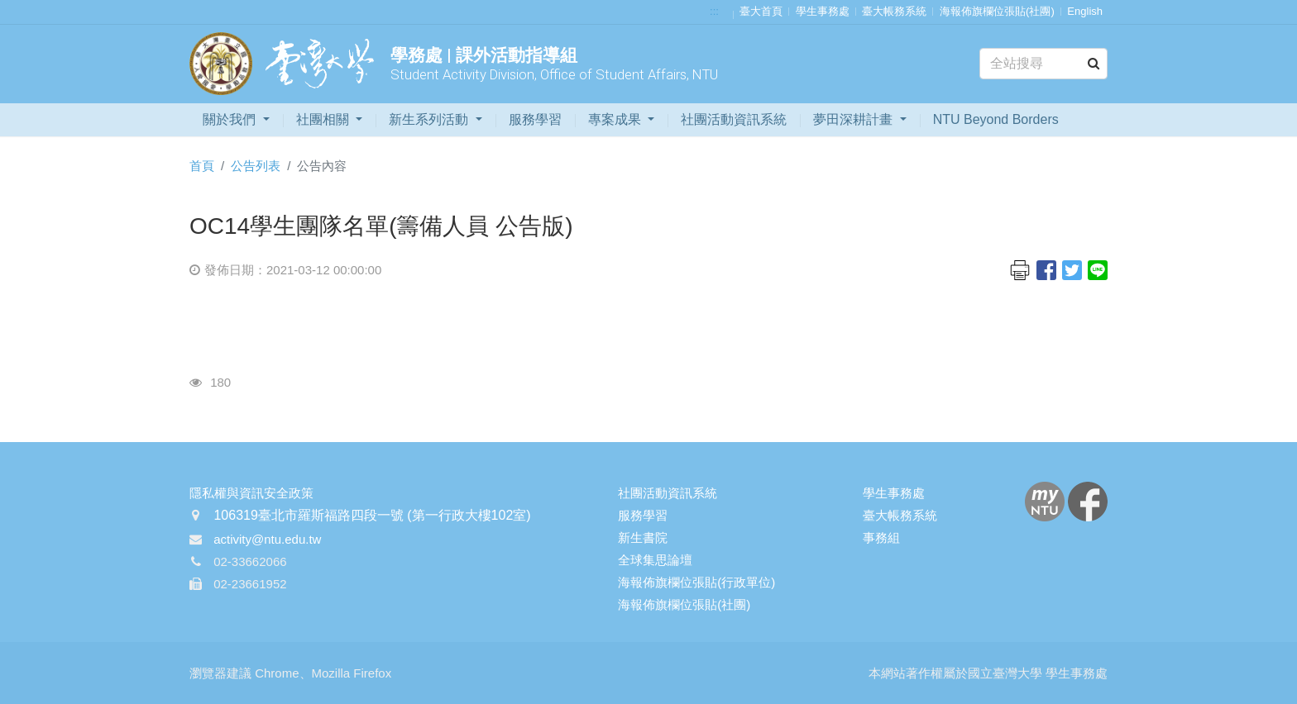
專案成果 (616, 119)
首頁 (201, 166)
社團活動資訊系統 (734, 119)
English (1085, 11)
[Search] (1043, 63)
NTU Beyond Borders (996, 119)
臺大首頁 (761, 11)
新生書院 (643, 537)
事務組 (881, 537)
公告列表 (255, 166)
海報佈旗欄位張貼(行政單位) (696, 582)
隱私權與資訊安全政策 (251, 493)
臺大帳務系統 (894, 11)
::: (714, 11)
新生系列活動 (430, 119)
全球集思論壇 (655, 560)
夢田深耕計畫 (854, 119)
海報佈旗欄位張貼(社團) (997, 11)
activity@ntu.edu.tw (267, 539)
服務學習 (535, 119)
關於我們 (231, 119)
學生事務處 (823, 11)
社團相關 (324, 119)
